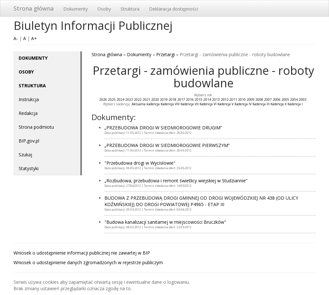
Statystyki (29, 168)
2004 (294, 99)
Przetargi (165, 54)
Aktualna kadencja (146, 104)
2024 (120, 99)
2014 (207, 99)
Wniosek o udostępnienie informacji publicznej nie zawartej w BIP (81, 253)
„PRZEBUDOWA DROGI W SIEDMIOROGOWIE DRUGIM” (163, 128)
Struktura (129, 9)
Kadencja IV (243, 104)
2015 (198, 99)
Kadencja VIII (170, 104)
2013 (216, 99)
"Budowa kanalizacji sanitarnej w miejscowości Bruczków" (165, 222)
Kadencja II (279, 104)
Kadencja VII (190, 104)
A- (15, 38)
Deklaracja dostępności (173, 9)
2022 (138, 99)
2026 (103, 99)
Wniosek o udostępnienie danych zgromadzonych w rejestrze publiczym (88, 262)
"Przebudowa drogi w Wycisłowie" (139, 163)
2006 (276, 99)
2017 (181, 99)
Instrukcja (29, 99)
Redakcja (28, 113)
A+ (34, 38)
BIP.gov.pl (29, 141)
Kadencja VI (208, 104)
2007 (268, 99)
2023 (129, 99)
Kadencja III (261, 104)
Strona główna (33, 8)
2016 (190, 99)
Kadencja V (226, 104)
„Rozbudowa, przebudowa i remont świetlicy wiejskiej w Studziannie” (175, 181)
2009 (250, 99)
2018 (172, 99)
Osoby (104, 9)
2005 (285, 99)
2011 (233, 99)
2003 (303, 99)
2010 (242, 99)
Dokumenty (75, 9)
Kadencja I (295, 104)
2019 (164, 99)
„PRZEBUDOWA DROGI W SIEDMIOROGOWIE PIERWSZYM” (167, 145)
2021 (146, 99)
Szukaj (25, 155)
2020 (155, 99)
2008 (259, 99)
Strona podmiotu (36, 127)
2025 (112, 99)
